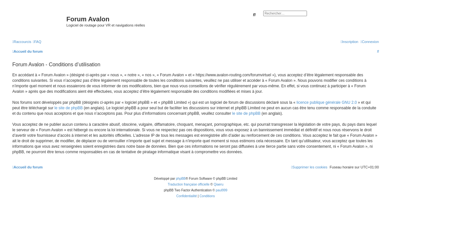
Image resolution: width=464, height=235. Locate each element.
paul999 (222, 190)
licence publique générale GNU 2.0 (327, 102)
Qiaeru (218, 184)
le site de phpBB (68, 108)
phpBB (181, 178)
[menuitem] (37, 42)
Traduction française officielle (188, 184)
